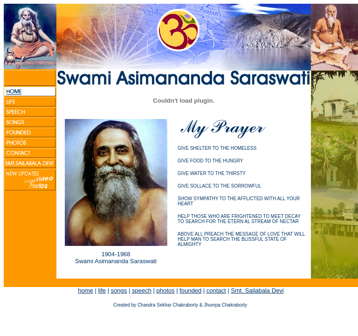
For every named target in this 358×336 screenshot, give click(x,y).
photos (165, 290)
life (102, 290)
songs (119, 290)
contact (216, 290)
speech (141, 290)
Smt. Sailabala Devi (257, 290)
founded (190, 290)
